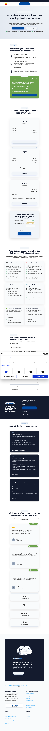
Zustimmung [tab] (8, 357)
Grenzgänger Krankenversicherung (20, 685)
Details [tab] (24, 357)
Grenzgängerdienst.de (9, 685)
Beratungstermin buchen (24, 233)
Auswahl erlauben (24, 376)
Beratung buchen (25, 3)
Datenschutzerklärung (6, 365)
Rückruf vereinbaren (19, 673)
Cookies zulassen (40, 376)
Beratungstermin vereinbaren (24, 95)
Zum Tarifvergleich (31, 28)
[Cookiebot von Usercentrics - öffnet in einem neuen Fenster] (43, 354)
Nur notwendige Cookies (9, 376)
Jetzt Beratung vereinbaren (29, 407)
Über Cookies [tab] (40, 357)
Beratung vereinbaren (18, 28)
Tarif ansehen (24, 142)
